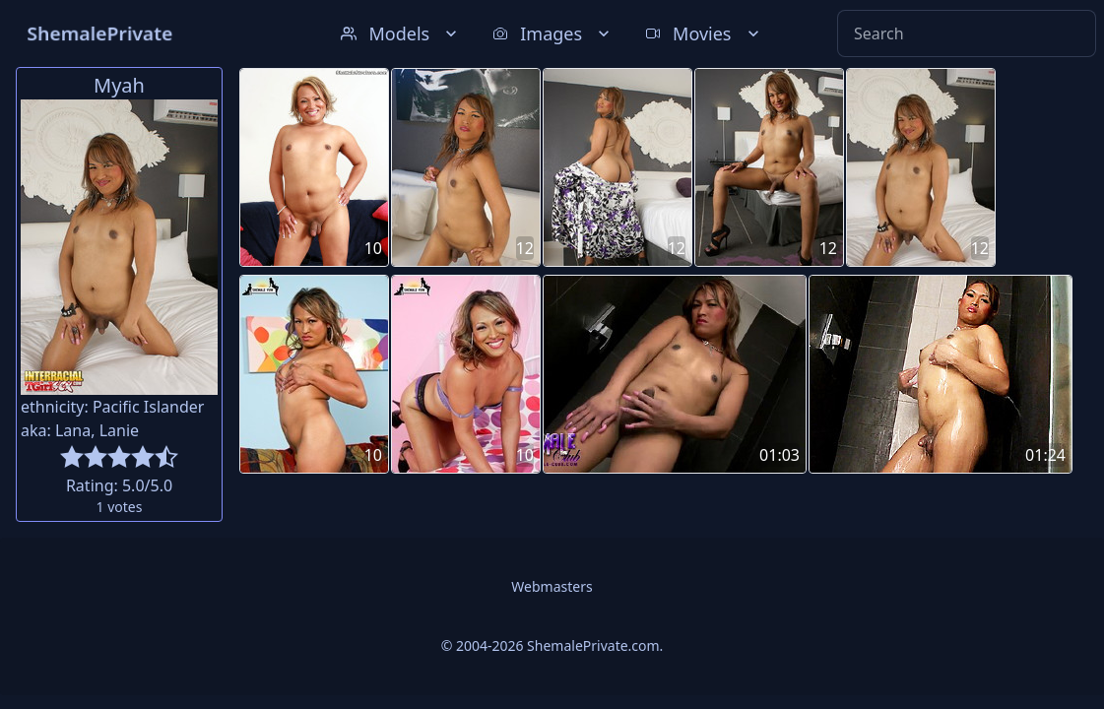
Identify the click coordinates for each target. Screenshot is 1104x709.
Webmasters (551, 586)
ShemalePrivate (100, 33)
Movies (703, 33)
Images (553, 33)
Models (401, 33)
